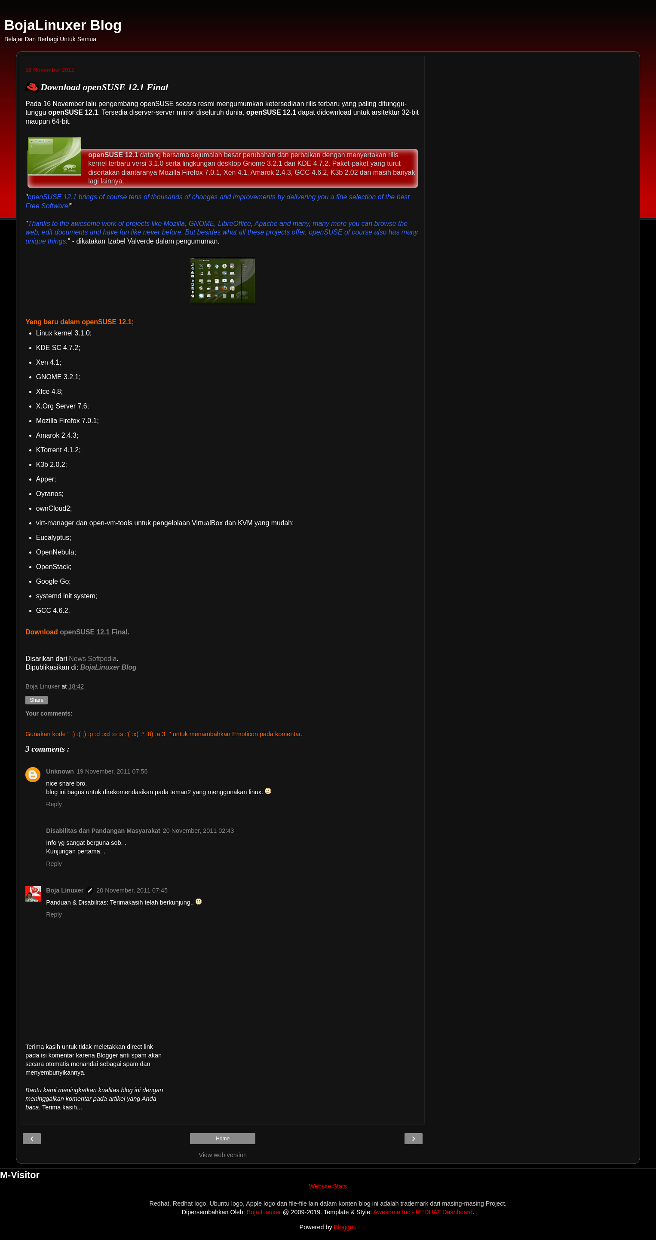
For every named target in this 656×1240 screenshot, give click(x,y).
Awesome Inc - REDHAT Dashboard (422, 1212)
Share (36, 700)
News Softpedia (92, 658)
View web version (223, 1155)
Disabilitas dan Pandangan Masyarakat (103, 830)
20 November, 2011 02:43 (198, 830)
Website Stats (328, 1186)
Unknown (60, 771)
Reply (54, 804)
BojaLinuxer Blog (63, 25)
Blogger (344, 1227)
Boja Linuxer (64, 890)
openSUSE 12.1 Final (93, 632)
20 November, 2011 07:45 (132, 890)
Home (223, 1139)
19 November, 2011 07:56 (112, 771)
